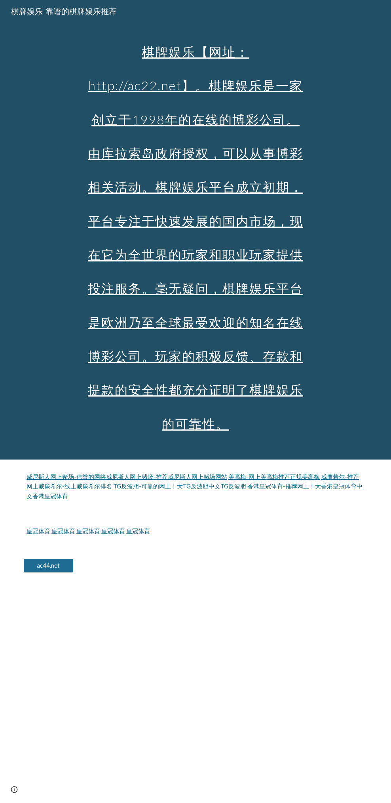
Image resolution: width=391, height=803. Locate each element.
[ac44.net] (48, 566)
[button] (14, 789)
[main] (195, 230)
